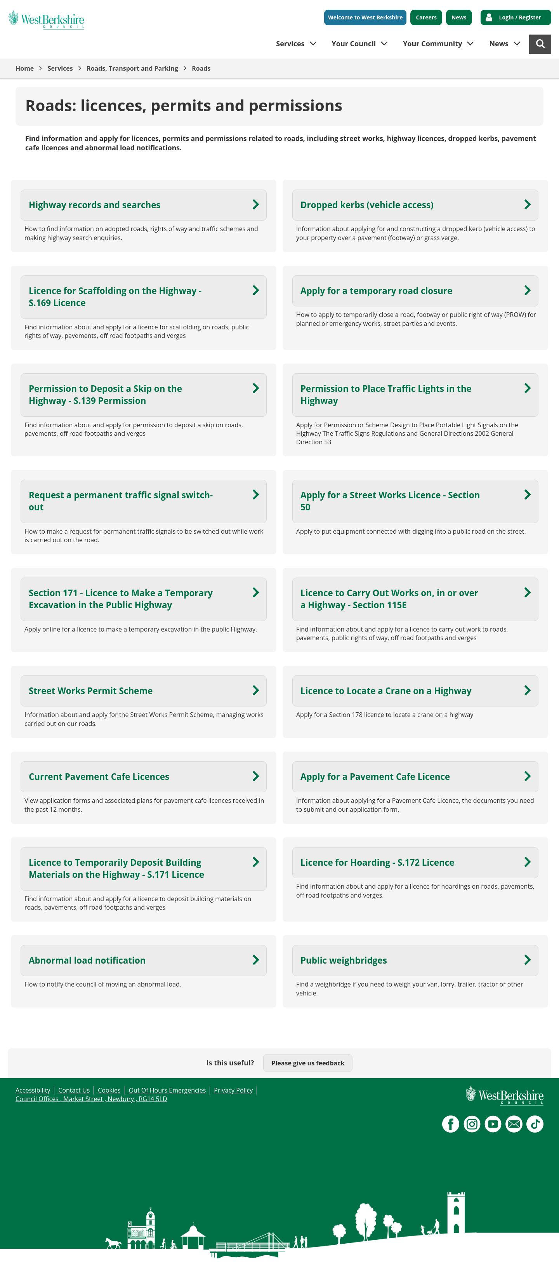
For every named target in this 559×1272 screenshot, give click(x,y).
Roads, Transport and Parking (132, 68)
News (459, 17)
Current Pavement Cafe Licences (99, 777)
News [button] (499, 43)
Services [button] (290, 43)
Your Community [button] (432, 43)
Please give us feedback (307, 1063)
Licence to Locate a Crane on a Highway (386, 691)
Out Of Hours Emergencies (167, 1090)
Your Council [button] (354, 43)
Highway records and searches (95, 205)
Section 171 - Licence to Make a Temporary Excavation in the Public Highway (121, 599)
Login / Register (520, 17)
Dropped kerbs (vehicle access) (367, 205)
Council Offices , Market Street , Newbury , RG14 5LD (91, 1099)
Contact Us (74, 1090)
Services (60, 68)
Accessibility (33, 1090)
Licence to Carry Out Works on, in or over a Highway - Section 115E (389, 599)
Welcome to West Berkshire (365, 17)
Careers (426, 17)
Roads (201, 68)
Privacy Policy (233, 1090)
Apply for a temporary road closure (376, 291)
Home (25, 68)
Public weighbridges (343, 960)
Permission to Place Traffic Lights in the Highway (386, 395)
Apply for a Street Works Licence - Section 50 (390, 501)
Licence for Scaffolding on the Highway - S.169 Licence (115, 297)
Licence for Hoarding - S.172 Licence (377, 862)
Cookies (109, 1090)
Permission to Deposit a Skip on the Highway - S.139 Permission (105, 395)
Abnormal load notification (87, 960)
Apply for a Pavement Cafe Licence (375, 777)
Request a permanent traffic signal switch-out (121, 501)
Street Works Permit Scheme (91, 691)
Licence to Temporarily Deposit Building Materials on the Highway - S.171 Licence (116, 868)
